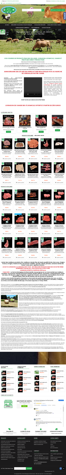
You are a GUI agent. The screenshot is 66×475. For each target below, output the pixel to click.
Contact (36, 451)
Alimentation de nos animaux (23, 454)
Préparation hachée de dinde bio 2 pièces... (11, 377)
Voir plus (8, 131)
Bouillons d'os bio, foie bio (54, 25)
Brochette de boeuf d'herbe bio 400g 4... (27, 377)
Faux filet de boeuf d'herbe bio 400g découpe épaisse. (59, 250)
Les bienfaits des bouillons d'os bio (8, 444)
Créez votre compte (61, 1)
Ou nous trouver (46, 27)
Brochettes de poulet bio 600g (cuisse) (6, 175)
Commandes (53, 442)
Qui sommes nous (21, 446)
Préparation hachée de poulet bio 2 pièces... (11, 389)
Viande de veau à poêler (41, 129)
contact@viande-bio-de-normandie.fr (13, 3)
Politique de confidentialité (55, 460)
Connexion (53, 1)
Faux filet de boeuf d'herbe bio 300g (33, 250)
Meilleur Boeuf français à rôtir (24, 128)
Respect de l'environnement (56, 457)
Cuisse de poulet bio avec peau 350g (59, 175)
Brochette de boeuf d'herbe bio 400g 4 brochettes (20, 202)
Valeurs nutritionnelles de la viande (24, 456)
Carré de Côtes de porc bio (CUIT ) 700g (60, 388)
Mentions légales (21, 444)
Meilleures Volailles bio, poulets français (21, 25)
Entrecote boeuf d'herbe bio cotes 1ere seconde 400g (7, 250)
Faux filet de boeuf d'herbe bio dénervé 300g (46, 250)
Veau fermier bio (41, 127)
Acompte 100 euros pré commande (44, 371)
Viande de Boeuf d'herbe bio (22, 27)
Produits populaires (27, 135)
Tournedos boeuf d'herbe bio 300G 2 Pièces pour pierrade (33, 226)
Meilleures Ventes (39, 135)
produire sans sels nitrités (22, 457)
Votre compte (54, 438)
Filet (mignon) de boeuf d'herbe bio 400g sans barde (59, 202)
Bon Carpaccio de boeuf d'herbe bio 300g (6, 202)
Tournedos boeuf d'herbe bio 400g (20, 226)
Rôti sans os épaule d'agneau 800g (44, 376)
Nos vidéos (19, 449)
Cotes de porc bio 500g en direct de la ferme (60, 376)
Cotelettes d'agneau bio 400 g (46, 175)
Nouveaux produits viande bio (7, 456)
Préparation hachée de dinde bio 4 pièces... (11, 372)
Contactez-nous (20, 459)
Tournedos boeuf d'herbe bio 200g (6, 226)
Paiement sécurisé (21, 447)
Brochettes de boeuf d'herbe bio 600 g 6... (27, 383)
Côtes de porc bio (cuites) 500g (60, 382)
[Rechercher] (33, 10)
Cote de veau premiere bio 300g (46, 151)
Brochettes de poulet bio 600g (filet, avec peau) (33, 175)
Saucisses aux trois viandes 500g (7, 151)
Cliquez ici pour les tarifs (56, 433)
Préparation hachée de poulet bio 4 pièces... (11, 383)
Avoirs (51, 444)
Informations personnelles (55, 441)
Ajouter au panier (7, 158)
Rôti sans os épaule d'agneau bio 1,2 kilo (44, 382)
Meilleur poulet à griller (8, 129)
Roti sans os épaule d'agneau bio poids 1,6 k (44, 388)
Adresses (52, 446)
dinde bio (58, 343)
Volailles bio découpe (39, 25)
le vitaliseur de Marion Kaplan (40, 441)
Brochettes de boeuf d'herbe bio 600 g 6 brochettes (33, 202)
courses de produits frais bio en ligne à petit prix (54, 284)
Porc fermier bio (35, 27)
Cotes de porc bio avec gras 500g (60, 371)
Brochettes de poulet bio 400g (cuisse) (20, 151)
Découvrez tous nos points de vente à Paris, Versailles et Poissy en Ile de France (33, 69)
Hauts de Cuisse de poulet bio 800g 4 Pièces (59, 151)
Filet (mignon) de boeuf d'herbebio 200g (46, 202)
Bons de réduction (54, 447)
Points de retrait (20, 461)
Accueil (7, 25)
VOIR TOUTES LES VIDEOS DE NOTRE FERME (33, 100)
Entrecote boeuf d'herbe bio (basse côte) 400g (46, 226)
